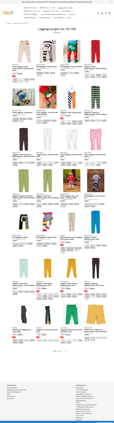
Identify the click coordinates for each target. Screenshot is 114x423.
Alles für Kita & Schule (83, 406)
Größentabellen (12, 382)
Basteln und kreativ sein (84, 408)
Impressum (11, 393)
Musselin (79, 414)
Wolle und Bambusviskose (84, 391)
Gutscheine (80, 382)
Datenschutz (11, 391)
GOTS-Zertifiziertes (82, 384)
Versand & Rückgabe (14, 386)
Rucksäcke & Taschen (83, 403)
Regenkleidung (81, 395)
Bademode (79, 412)
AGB (8, 388)
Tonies (78, 397)
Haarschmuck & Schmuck (84, 393)
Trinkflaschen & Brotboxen (85, 401)
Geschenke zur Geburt (83, 388)
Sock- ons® (79, 410)
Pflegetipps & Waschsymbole (16, 384)
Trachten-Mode (81, 386)
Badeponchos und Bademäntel (86, 399)
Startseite (9, 23)
